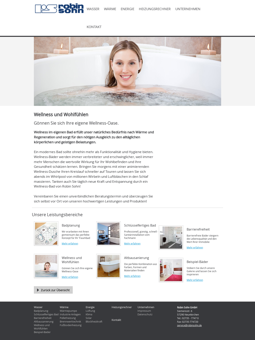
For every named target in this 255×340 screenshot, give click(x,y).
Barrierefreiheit (43, 318)
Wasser (93, 9)
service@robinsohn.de (189, 325)
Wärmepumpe (68, 311)
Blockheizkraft (94, 321)
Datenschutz (144, 314)
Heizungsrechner (155, 9)
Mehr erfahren (70, 243)
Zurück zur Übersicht (55, 290)
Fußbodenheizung (70, 325)
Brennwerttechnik (70, 321)
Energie (127, 9)
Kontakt (94, 27)
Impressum (144, 311)
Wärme (110, 9)
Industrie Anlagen (70, 314)
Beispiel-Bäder (42, 332)
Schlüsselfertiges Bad (46, 314)
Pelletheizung (68, 318)
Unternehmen (187, 9)
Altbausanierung (43, 321)
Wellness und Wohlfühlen (42, 326)
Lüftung (90, 311)
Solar (89, 318)
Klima (89, 314)
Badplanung (41, 311)
